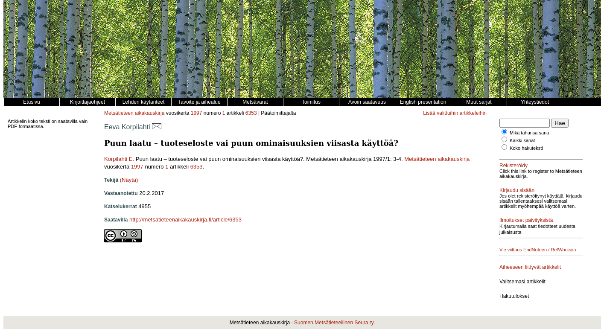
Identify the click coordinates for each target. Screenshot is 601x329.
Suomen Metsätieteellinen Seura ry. (334, 323)
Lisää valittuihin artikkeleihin (455, 113)
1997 (196, 113)
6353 (251, 113)
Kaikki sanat (522, 140)
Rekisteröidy (513, 166)
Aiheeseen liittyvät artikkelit (530, 267)
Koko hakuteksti (526, 148)
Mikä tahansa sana (529, 132)
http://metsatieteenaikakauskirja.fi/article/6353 (185, 219)
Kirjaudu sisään (516, 190)
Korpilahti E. (119, 159)
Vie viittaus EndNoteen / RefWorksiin (537, 249)
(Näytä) (129, 180)
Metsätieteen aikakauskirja (134, 113)
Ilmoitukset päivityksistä (526, 220)
